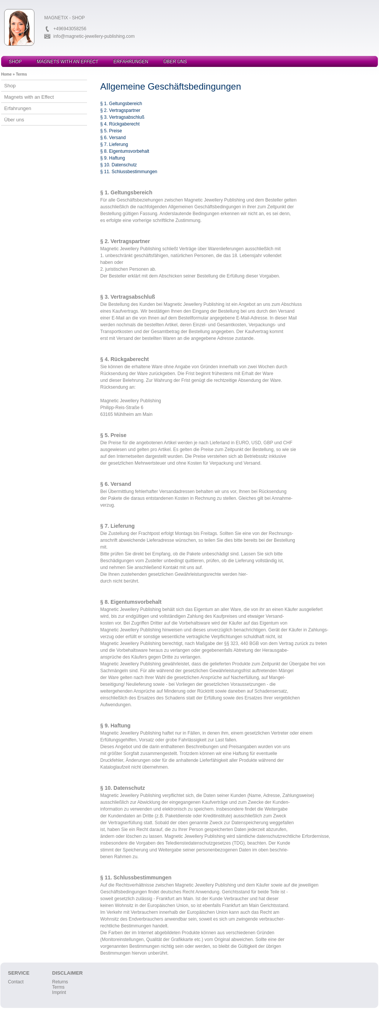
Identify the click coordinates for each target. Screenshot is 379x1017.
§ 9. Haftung (112, 158)
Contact (15, 981)
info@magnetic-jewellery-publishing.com (94, 36)
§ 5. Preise (111, 130)
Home (6, 74)
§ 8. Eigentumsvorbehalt (124, 151)
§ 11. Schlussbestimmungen (128, 171)
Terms (21, 74)
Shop (15, 61)
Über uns (175, 61)
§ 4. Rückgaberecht (120, 124)
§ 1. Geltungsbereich (121, 103)
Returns (60, 981)
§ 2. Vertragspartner (120, 110)
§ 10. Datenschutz (118, 164)
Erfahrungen (130, 61)
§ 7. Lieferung (114, 144)
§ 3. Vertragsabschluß (122, 117)
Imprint (59, 992)
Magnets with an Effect (67, 61)
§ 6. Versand (113, 137)
